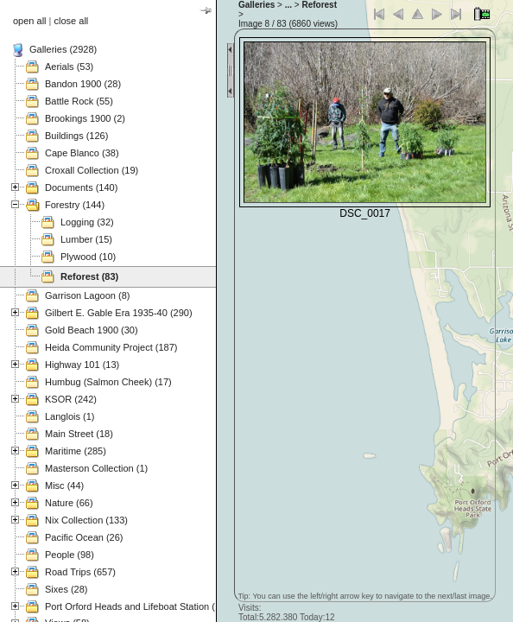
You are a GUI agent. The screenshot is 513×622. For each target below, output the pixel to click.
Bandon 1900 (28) (83, 84)
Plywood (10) (88, 256)
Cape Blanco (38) (82, 153)
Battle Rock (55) (79, 101)
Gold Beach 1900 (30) (91, 330)
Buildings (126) (76, 135)
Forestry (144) (74, 205)
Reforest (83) (89, 276)
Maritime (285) (75, 451)
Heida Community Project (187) (111, 347)
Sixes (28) (66, 589)
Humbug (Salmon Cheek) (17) (108, 382)
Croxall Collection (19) (91, 170)
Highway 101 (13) (82, 364)
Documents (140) (81, 187)
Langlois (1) (69, 416)
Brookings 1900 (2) (85, 118)
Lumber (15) (86, 239)
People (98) (69, 554)
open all (30, 21)
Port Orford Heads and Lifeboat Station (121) (139, 606)
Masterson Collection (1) (96, 468)
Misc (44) (64, 485)
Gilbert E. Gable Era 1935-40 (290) (119, 313)
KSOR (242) (71, 399)
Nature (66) (69, 503)
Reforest (319, 5)
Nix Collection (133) (86, 520)
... (288, 5)
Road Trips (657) (80, 572)
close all (71, 21)
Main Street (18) (79, 433)
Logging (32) (87, 222)
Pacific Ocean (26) (84, 537)
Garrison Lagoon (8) (87, 295)
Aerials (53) (69, 66)
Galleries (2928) (63, 49)
